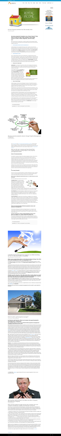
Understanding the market (16, 53)
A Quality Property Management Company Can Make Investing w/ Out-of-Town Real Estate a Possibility (24, 255)
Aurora (16, 270)
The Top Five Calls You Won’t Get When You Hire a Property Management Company (22, 400)
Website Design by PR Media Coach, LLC (13, 434)
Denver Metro (14, 143)
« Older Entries (10, 432)
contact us (15, 372)
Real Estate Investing (17, 257)
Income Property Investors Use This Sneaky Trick (20, 29)
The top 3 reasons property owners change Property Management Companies (24, 136)
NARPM (9, 329)
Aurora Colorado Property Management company (25, 143)
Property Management (11, 138)
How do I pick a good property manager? (18, 317)
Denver (13, 270)
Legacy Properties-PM (29, 337)
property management (13, 405)
